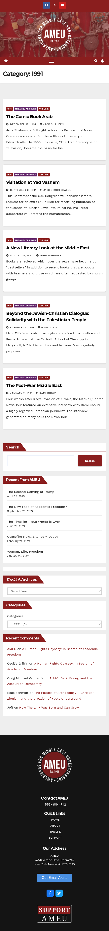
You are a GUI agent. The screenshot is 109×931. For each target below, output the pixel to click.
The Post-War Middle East (34, 385)
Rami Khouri (46, 393)
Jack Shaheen (52, 124)
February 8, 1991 (22, 327)
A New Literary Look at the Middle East (47, 248)
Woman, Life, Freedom (25, 551)
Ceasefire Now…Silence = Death (32, 536)
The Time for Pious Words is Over (33, 522)
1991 (9, 109)
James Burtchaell (55, 190)
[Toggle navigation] (51, 61)
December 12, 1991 (23, 124)
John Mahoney (48, 255)
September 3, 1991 (23, 190)
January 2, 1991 (21, 393)
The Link (44, 109)
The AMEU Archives (25, 109)
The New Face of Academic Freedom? (37, 507)
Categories (15, 616)
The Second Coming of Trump (30, 492)
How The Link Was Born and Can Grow (49, 707)
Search (12, 447)
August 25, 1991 (21, 255)
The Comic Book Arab (29, 116)
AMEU (11, 649)
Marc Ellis (47, 327)
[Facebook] (50, 893)
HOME (55, 819)
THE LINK (55, 831)
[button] (95, 61)
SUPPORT (55, 837)
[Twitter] (59, 893)
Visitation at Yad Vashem (32, 182)
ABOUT (55, 825)
